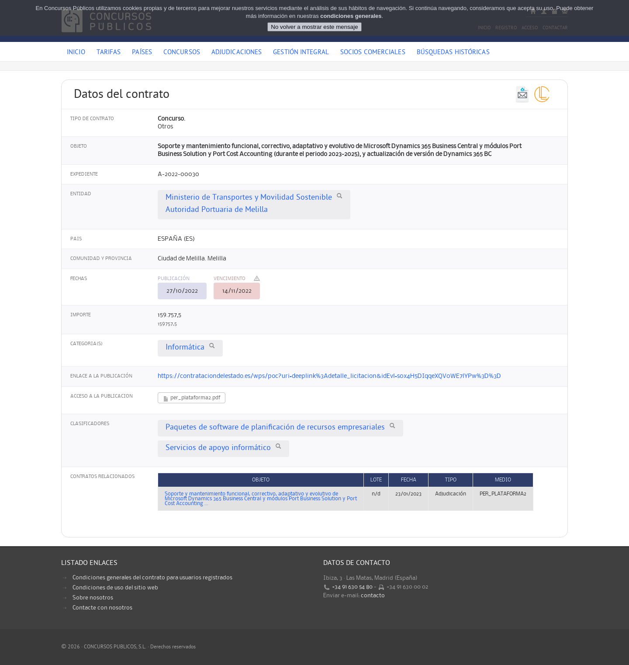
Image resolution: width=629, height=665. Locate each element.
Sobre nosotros (93, 597)
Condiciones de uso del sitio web (115, 587)
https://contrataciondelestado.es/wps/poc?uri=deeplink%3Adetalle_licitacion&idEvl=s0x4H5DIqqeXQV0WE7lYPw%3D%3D (329, 376)
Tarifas (109, 53)
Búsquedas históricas (453, 53)
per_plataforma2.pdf (191, 398)
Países (142, 53)
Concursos (181, 53)
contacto (373, 595)
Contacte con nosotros (102, 607)
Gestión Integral (301, 53)
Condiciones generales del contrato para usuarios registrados (152, 577)
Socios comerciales (372, 53)
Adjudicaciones (236, 53)
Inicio (76, 53)
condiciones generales (350, 16)
